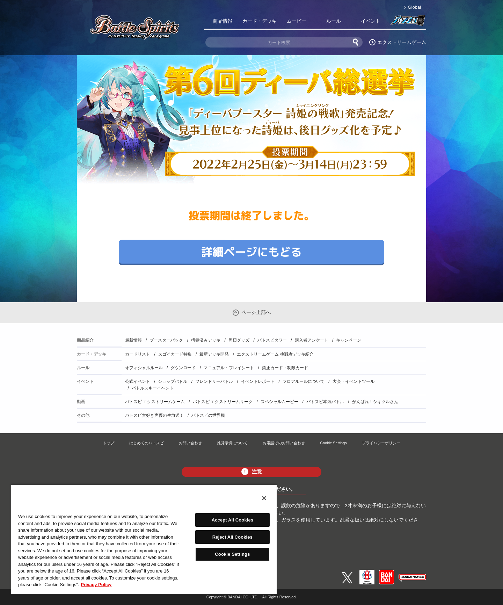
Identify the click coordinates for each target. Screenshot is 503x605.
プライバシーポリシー (381, 443)
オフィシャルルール (144, 367)
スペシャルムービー (279, 401)
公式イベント (137, 381)
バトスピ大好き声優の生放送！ (154, 415)
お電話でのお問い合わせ (284, 443)
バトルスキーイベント (153, 388)
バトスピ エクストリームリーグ (223, 401)
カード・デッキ (259, 21)
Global (414, 7)
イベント (370, 21)
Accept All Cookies (233, 520)
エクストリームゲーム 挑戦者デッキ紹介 (275, 354)
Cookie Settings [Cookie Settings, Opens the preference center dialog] (232, 554)
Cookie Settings (333, 443)
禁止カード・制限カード (285, 367)
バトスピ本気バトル (325, 401)
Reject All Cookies (232, 537)
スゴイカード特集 (175, 354)
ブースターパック (166, 340)
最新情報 (133, 340)
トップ (108, 443)
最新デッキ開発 (214, 354)
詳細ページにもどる (251, 251)
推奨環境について (232, 443)
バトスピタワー (272, 340)
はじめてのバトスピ (146, 443)
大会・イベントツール (353, 381)
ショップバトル (172, 381)
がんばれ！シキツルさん (375, 401)
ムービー (296, 21)
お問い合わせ (190, 443)
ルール (333, 21)
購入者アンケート (311, 340)
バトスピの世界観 (208, 415)
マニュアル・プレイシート (229, 367)
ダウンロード (183, 367)
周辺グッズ (238, 340)
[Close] (264, 498)
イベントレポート (258, 381)
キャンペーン (348, 340)
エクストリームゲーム (401, 42)
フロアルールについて (304, 381)
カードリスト (137, 354)
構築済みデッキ (205, 340)
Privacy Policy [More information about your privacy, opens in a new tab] (96, 584)
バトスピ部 (407, 22)
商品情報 (222, 21)
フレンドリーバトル (214, 381)
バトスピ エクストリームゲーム (155, 401)
